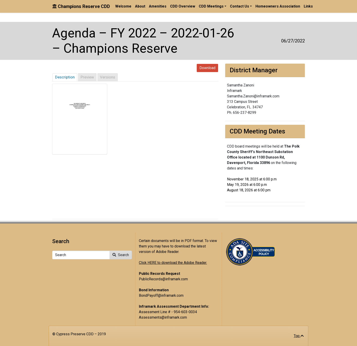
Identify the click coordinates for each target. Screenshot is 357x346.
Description (65, 77)
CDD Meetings (211, 6)
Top (299, 336)
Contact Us (239, 6)
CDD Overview (182, 6)
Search (120, 255)
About (140, 6)
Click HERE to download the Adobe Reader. (173, 262)
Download (207, 68)
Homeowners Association (277, 6)
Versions (107, 77)
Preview (87, 77)
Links (308, 6)
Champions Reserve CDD (81, 6)
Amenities (157, 6)
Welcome (123, 6)
